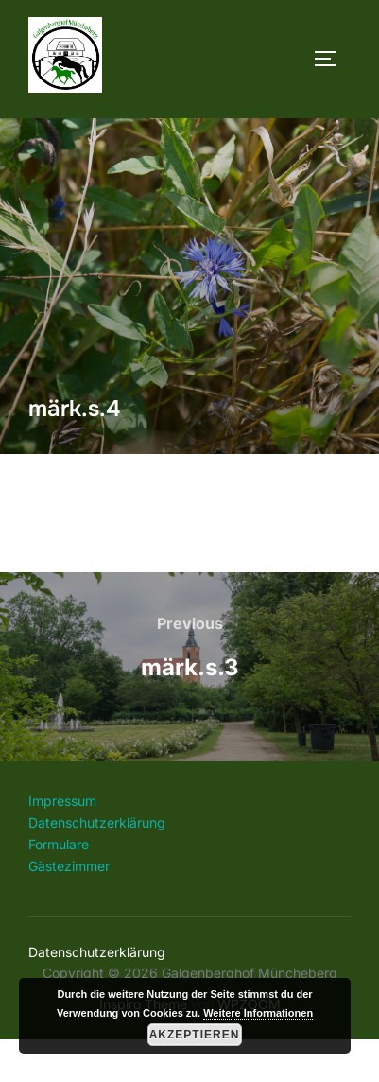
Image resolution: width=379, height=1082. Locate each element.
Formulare (58, 887)
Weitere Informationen (258, 1013)
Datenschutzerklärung (96, 865)
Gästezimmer (69, 908)
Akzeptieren (194, 1034)
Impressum (62, 843)
